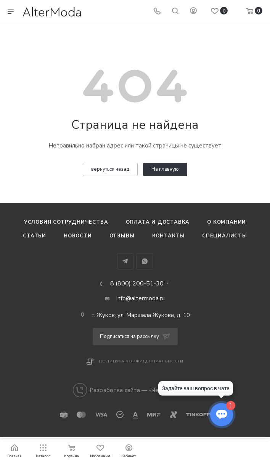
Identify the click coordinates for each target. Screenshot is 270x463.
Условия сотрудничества (66, 222)
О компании (226, 222)
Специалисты (224, 235)
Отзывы (122, 235)
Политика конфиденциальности (141, 361)
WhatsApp (145, 261)
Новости (78, 235)
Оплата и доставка (158, 222)
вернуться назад (110, 169)
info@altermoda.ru (140, 298)
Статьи (34, 235)
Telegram (125, 261)
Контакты (168, 235)
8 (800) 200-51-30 (137, 283)
